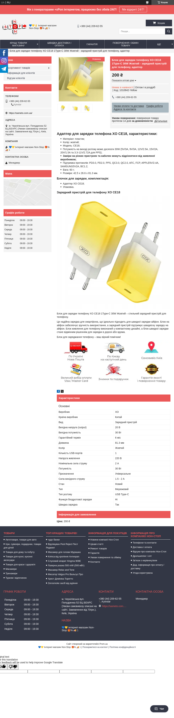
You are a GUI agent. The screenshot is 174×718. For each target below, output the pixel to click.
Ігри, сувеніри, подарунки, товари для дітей (22, 546)
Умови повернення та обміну (105, 557)
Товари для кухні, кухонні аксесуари (18, 558)
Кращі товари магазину (18, 44)
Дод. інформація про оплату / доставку (147, 567)
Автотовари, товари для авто (21, 539)
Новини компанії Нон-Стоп (104, 539)
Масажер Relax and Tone (61, 570)
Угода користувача (143, 573)
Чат (159, 708)
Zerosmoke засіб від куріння (63, 583)
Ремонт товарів (98, 548)
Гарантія (92, 44)
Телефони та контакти (145, 542)
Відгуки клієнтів (16, 78)
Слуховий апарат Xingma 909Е (64, 561)
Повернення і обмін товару (125, 44)
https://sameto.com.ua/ (20, 113)
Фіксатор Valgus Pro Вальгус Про (65, 574)
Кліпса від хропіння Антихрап (63, 556)
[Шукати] (168, 31)
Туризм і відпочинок (16, 577)
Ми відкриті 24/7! (133, 9)
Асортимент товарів (18, 67)
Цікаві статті (96, 544)
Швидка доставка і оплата (59, 44)
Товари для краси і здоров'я (20, 564)
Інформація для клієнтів (21, 73)
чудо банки (54, 539)
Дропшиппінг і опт (142, 556)
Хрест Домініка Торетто (60, 578)
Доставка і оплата (142, 547)
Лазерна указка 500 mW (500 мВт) (66, 565)
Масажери (11, 569)
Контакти (95, 562)
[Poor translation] (13, 667)
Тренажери (11, 573)
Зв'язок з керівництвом (145, 560)
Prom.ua (104, 644)
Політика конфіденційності (123, 647)
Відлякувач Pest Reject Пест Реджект (62, 546)
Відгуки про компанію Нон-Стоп (149, 551)
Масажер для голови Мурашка (64, 552)
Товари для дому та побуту (20, 552)
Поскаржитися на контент (95, 647)
